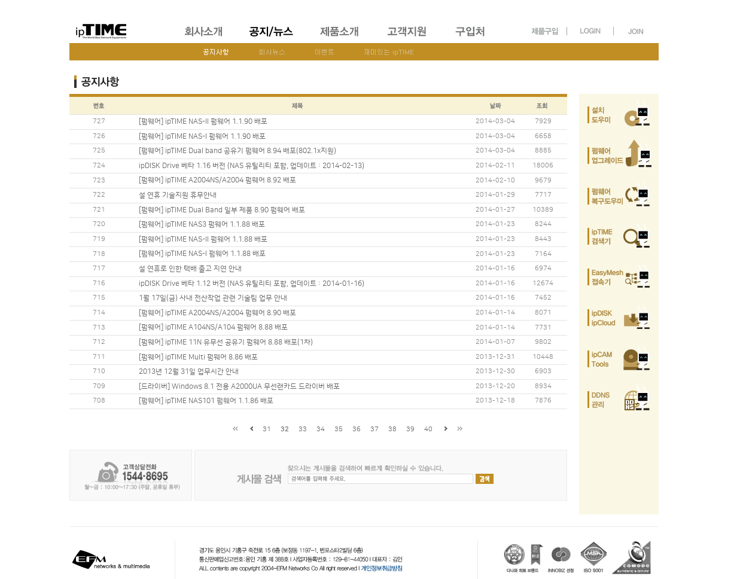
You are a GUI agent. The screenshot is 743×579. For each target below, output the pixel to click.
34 (320, 429)
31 (267, 429)
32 (285, 429)
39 (410, 429)
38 (392, 429)
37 (374, 429)
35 (338, 429)
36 (356, 429)
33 (303, 429)
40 (428, 429)
